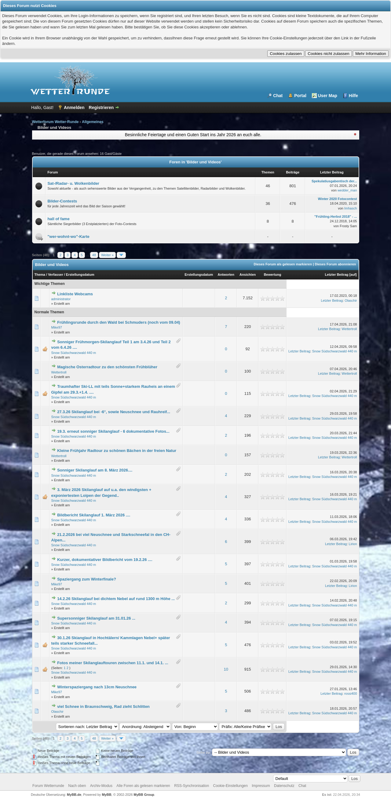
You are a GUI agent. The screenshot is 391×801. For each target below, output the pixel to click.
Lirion (353, 544)
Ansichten (247, 274)
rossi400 (350, 693)
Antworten (226, 274)
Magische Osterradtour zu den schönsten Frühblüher (107, 367)
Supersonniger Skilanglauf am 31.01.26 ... (96, 618)
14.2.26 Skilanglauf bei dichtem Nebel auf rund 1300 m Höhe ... (116, 598)
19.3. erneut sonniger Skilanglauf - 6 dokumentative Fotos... (113, 431)
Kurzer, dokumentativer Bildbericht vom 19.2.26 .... (104, 559)
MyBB (106, 794)
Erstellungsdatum (80, 274)
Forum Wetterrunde (48, 786)
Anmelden (74, 107)
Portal (300, 95)
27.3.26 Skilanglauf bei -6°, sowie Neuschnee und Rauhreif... (113, 412)
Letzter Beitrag (337, 274)
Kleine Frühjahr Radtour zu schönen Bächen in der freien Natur (116, 450)
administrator (61, 299)
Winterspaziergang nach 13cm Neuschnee (97, 687)
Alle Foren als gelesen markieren (143, 786)
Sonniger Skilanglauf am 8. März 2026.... (94, 470)
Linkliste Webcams (75, 294)
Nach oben (77, 786)
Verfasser (55, 274)
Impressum (261, 786)
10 (226, 669)
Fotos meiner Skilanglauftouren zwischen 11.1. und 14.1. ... (112, 663)
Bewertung (272, 274)
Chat (278, 95)
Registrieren (101, 107)
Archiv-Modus (101, 786)
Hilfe (353, 95)
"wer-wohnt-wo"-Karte (68, 236)
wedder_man (347, 190)
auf (353, 274)
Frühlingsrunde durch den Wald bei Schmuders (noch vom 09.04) (118, 322)
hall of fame (58, 219)
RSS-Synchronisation (191, 786)
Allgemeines (93, 122)
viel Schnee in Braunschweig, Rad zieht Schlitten (103, 706)
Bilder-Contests (62, 201)
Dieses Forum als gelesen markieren (283, 264)
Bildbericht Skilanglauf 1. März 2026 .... (93, 515)
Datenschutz (284, 786)
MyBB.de (74, 794)
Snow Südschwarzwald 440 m (73, 353)
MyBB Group (144, 794)
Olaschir (351, 300)
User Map (327, 95)
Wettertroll (349, 329)
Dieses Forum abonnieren (335, 264)
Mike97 (56, 327)
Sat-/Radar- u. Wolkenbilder (73, 183)
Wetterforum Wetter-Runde (55, 122)
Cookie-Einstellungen (230, 786)
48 (94, 255)
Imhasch (350, 208)
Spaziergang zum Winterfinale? (86, 579)
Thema (40, 274)
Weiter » (107, 255)
